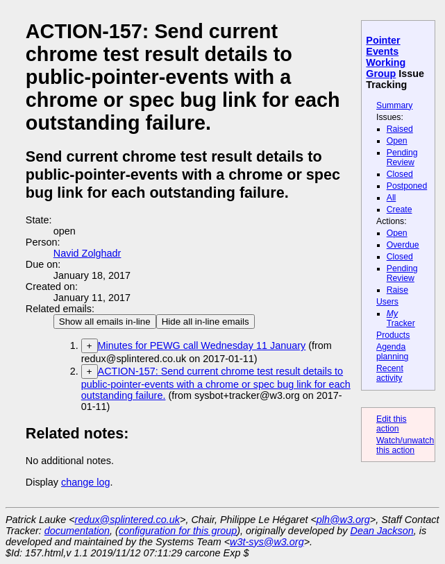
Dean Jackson (382, 530)
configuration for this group (178, 530)
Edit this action (391, 424)
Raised (400, 129)
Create (399, 209)
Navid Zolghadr (87, 253)
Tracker (401, 318)
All (391, 198)
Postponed (407, 186)
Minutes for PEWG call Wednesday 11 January (202, 345)
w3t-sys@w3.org (267, 541)
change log (85, 482)
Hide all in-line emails (205, 321)
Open (397, 141)
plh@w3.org (343, 519)
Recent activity (389, 373)
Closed (400, 174)
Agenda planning (392, 351)
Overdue (403, 245)
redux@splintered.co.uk (127, 519)
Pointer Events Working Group (385, 57)
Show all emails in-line (105, 321)
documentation (77, 530)
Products (393, 335)
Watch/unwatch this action (405, 445)
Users (387, 302)
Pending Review (402, 157)
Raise (397, 290)
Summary (394, 105)
